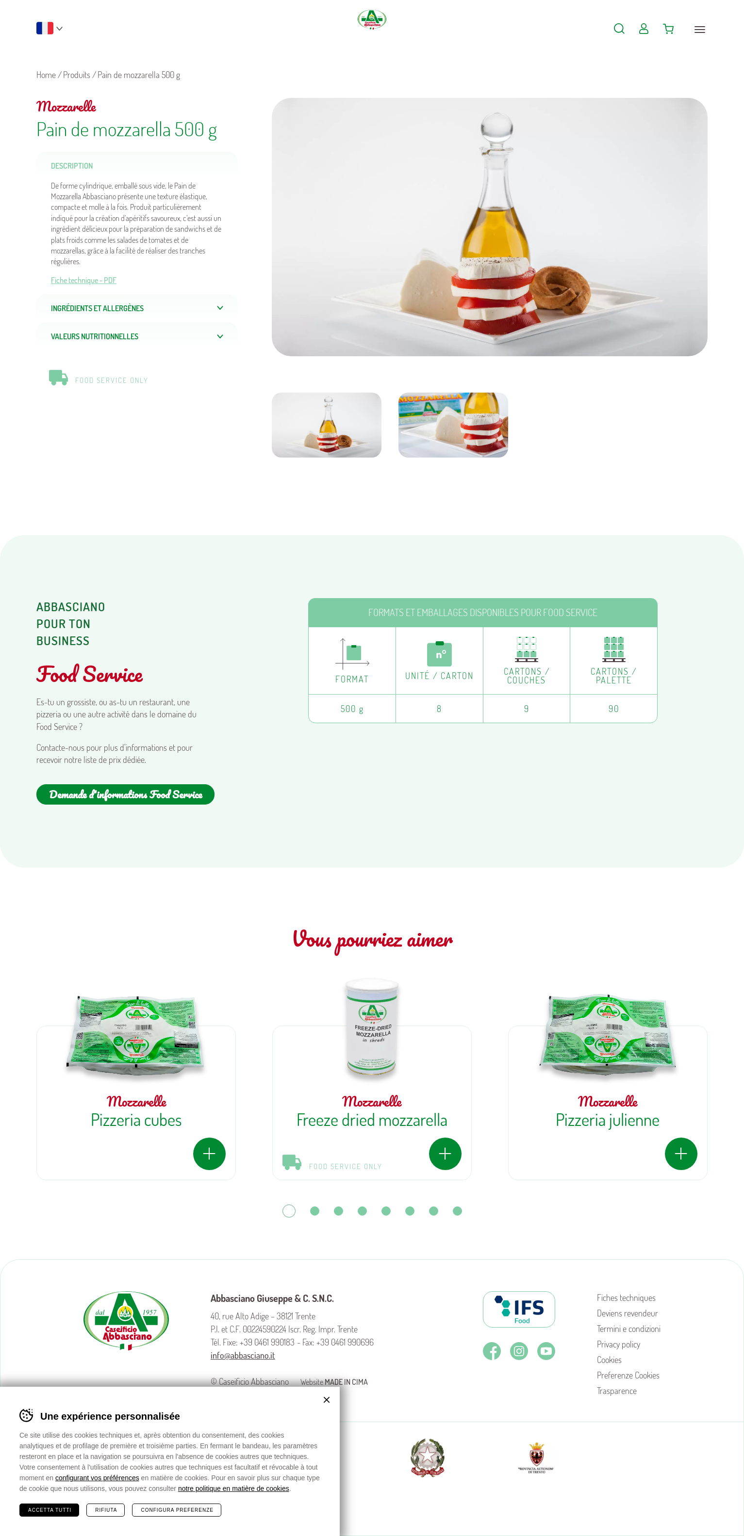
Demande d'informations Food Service (125, 794)
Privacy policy (618, 1344)
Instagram (519, 1351)
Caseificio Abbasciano (372, 34)
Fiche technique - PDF (83, 280)
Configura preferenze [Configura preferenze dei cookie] (177, 1510)
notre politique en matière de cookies (233, 1488)
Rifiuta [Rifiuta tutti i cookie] (106, 1510)
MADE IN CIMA (346, 1382)
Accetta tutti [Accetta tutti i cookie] (49, 1510)
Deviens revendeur (627, 1313)
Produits (76, 74)
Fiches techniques (626, 1297)
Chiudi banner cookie (326, 1399)
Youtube (546, 1351)
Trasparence (617, 1390)
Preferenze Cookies (628, 1375)
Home (46, 74)
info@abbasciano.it (243, 1355)
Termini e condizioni (629, 1328)
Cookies (609, 1359)
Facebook (492, 1351)
